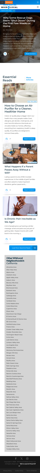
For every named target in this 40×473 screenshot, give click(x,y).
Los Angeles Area (12, 345)
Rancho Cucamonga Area (14, 376)
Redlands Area (11, 384)
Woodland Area (11, 444)
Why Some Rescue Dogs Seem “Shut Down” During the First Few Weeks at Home (19, 22)
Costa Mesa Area (11, 306)
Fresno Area (10, 327)
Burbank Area (11, 290)
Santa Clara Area (11, 418)
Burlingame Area (12, 293)
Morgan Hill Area (12, 353)
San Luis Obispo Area (13, 412)
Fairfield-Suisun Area (13, 324)
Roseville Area (11, 392)
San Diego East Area (13, 402)
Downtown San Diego (13, 314)
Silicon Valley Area (12, 428)
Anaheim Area (11, 275)
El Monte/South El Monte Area (16, 319)
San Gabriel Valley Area (14, 407)
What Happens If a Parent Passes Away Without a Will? (19, 169)
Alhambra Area (11, 267)
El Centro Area (11, 316)
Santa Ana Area (11, 415)
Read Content (31, 54)
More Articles (29, 79)
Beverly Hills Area (12, 283)
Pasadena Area (11, 368)
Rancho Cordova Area (13, 373)
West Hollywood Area (13, 441)
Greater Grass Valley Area (14, 329)
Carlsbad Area (11, 301)
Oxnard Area (10, 358)
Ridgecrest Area (11, 386)
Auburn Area (10, 280)
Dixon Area (10, 311)
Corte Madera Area (12, 303)
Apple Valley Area (12, 277)
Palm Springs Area (12, 366)
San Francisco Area (12, 405)
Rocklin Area (10, 389)
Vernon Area (10, 438)
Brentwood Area (12, 288)
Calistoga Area (11, 295)
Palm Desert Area (12, 363)
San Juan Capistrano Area (14, 410)
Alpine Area (10, 272)
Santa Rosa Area (11, 425)
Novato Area (10, 355)
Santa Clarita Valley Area (14, 420)
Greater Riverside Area (14, 332)
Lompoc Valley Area (13, 342)
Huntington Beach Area (14, 335)
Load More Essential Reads (24, 247)
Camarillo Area (11, 298)
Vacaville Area (11, 433)
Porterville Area (11, 371)
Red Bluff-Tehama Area (14, 379)
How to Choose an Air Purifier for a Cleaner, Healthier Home (18, 108)
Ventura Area (10, 436)
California (11, 263)
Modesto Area (11, 347)
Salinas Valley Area (12, 397)
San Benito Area (11, 399)
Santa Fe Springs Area (13, 423)
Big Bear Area (11, 285)
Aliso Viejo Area (11, 270)
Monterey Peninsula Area (14, 350)
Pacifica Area (10, 360)
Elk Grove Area (11, 322)
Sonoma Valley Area (13, 431)
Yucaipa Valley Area (12, 449)
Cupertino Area (11, 308)
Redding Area (11, 381)
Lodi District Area (12, 340)
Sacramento (10, 394)
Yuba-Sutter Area (12, 446)
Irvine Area (10, 337)
